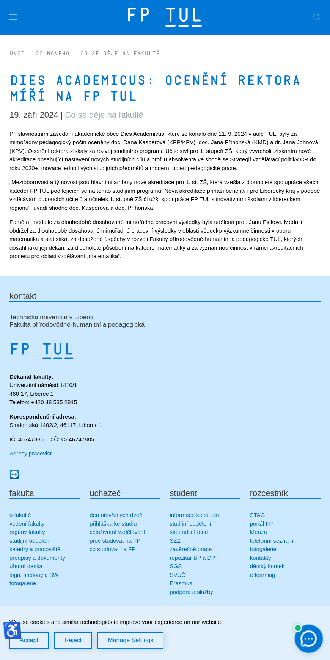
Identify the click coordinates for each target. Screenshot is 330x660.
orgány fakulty (27, 532)
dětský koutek (267, 566)
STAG (257, 515)
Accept (29, 640)
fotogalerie (22, 583)
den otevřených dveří (116, 515)
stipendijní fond (189, 532)
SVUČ (178, 575)
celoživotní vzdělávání (117, 532)
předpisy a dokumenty (37, 557)
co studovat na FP (112, 549)
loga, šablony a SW (33, 575)
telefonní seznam (271, 540)
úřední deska (25, 566)
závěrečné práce (191, 549)
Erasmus (181, 583)
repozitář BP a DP (193, 557)
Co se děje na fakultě (104, 115)
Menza (258, 532)
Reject (73, 640)
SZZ (175, 540)
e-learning (262, 575)
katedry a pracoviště (34, 549)
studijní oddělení (30, 540)
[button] (13, 17)
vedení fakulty (27, 523)
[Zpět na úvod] (165, 17)
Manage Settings (130, 640)
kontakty (260, 557)
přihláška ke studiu (113, 523)
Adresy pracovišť (30, 453)
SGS (176, 566)
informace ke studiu (194, 515)
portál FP (261, 523)
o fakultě (20, 515)
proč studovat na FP (115, 540)
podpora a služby (191, 592)
